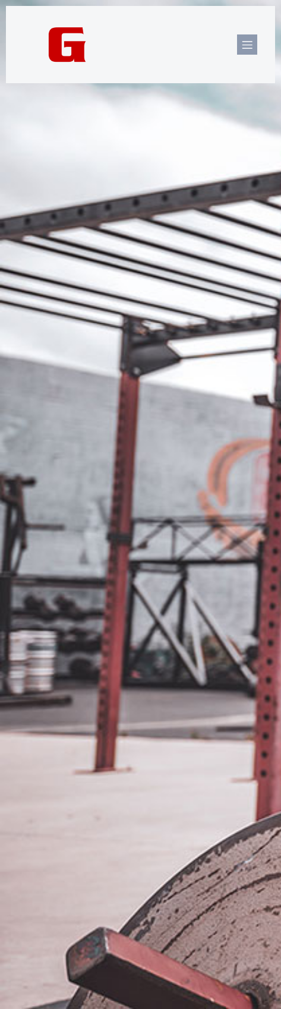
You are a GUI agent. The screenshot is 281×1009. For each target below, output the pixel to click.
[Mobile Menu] (247, 44)
